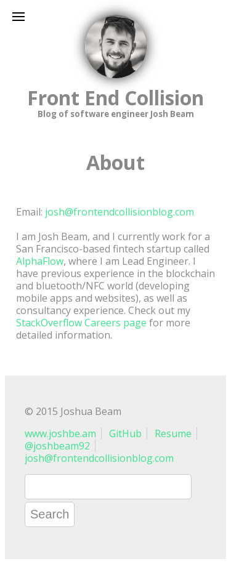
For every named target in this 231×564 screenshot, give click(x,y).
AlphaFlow (39, 261)
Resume (173, 433)
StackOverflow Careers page (81, 322)
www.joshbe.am (60, 433)
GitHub (125, 433)
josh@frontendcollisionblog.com (119, 212)
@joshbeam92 (57, 446)
